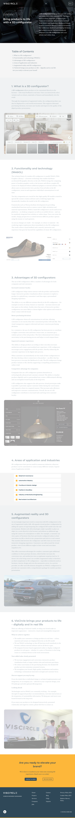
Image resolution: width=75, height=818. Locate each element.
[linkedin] (4, 811)
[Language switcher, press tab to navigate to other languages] (71, 3)
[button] (37, 476)
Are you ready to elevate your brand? (24, 70)
